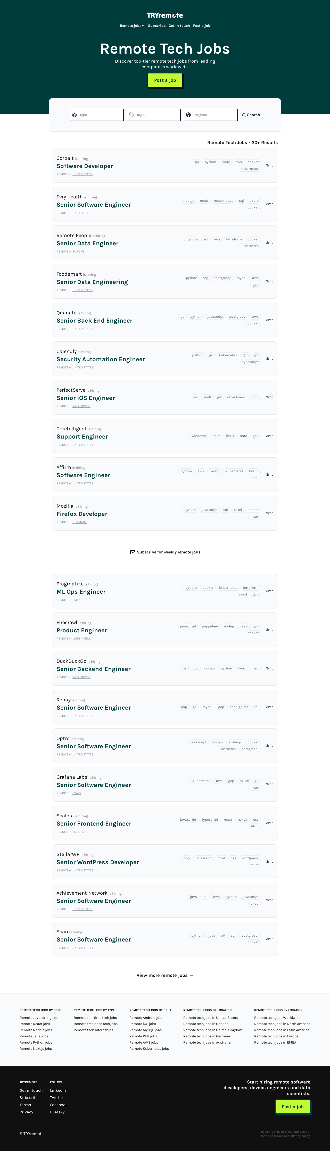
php (184, 707)
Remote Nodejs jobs (36, 1030)
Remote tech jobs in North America (282, 1024)
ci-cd (255, 397)
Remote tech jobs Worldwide (277, 1017)
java (193, 897)
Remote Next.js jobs (36, 1048)
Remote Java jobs (34, 1036)
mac (243, 436)
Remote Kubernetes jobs (149, 1048)
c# (223, 935)
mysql (241, 278)
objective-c (236, 397)
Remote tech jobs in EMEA (275, 1042)
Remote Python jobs (36, 1042)
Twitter (56, 1097)
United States (82, 174)
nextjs (243, 819)
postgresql (222, 278)
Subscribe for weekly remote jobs (168, 552)
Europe (78, 251)
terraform (234, 239)
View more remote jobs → (165, 975)
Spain (76, 793)
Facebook (59, 1104)
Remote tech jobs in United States (210, 1017)
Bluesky (57, 1112)
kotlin (254, 471)
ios (195, 397)
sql (241, 200)
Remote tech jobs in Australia (207, 1042)
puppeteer (210, 626)
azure (254, 200)
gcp (256, 284)
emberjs (235, 742)
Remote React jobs (35, 1024)
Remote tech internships (93, 1030)
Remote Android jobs (146, 1017)
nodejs (188, 200)
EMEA (76, 600)
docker (253, 162)
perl (186, 668)
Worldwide (81, 406)
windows (199, 436)
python (210, 162)
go (197, 162)
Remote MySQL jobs (145, 1030)
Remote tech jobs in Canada (206, 1024)
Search (251, 114)
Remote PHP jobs (143, 1036)
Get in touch (179, 25)
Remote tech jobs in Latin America (281, 1030)
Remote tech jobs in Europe (276, 1036)
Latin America (82, 638)
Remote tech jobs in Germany (207, 1036)
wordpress (250, 858)
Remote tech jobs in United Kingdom (212, 1030)
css (256, 819)
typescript (250, 362)
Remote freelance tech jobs (96, 1024)
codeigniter (239, 707)
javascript (215, 316)
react (204, 200)
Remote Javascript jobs (38, 1017)
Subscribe (157, 25)
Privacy (26, 1112)
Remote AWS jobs (143, 1042)
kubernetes (250, 168)
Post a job (201, 25)
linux (226, 162)
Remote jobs (132, 25)
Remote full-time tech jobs (95, 1017)
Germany (79, 522)
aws (238, 162)
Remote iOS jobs (142, 1024)
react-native (223, 200)
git (256, 355)
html (255, 826)
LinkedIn (58, 1090)
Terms (25, 1104)
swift (207, 397)
